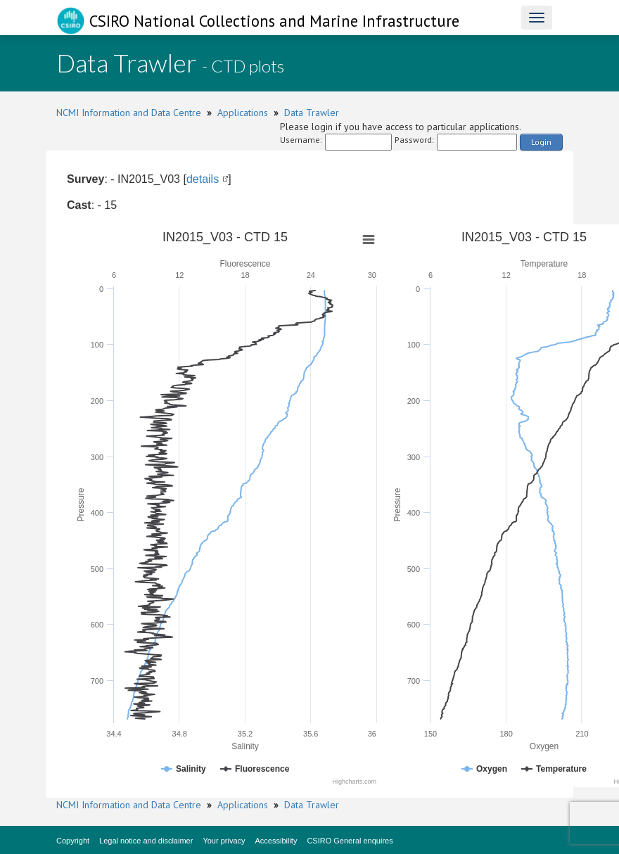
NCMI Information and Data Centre (128, 112)
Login (541, 141)
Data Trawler (311, 112)
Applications (242, 112)
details (202, 179)
